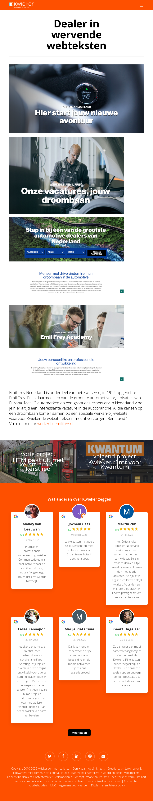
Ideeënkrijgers (96, 768)
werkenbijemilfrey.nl (55, 423)
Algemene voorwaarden (73, 785)
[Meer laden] (79, 737)
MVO (53, 785)
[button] (142, 5)
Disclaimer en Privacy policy (108, 785)
